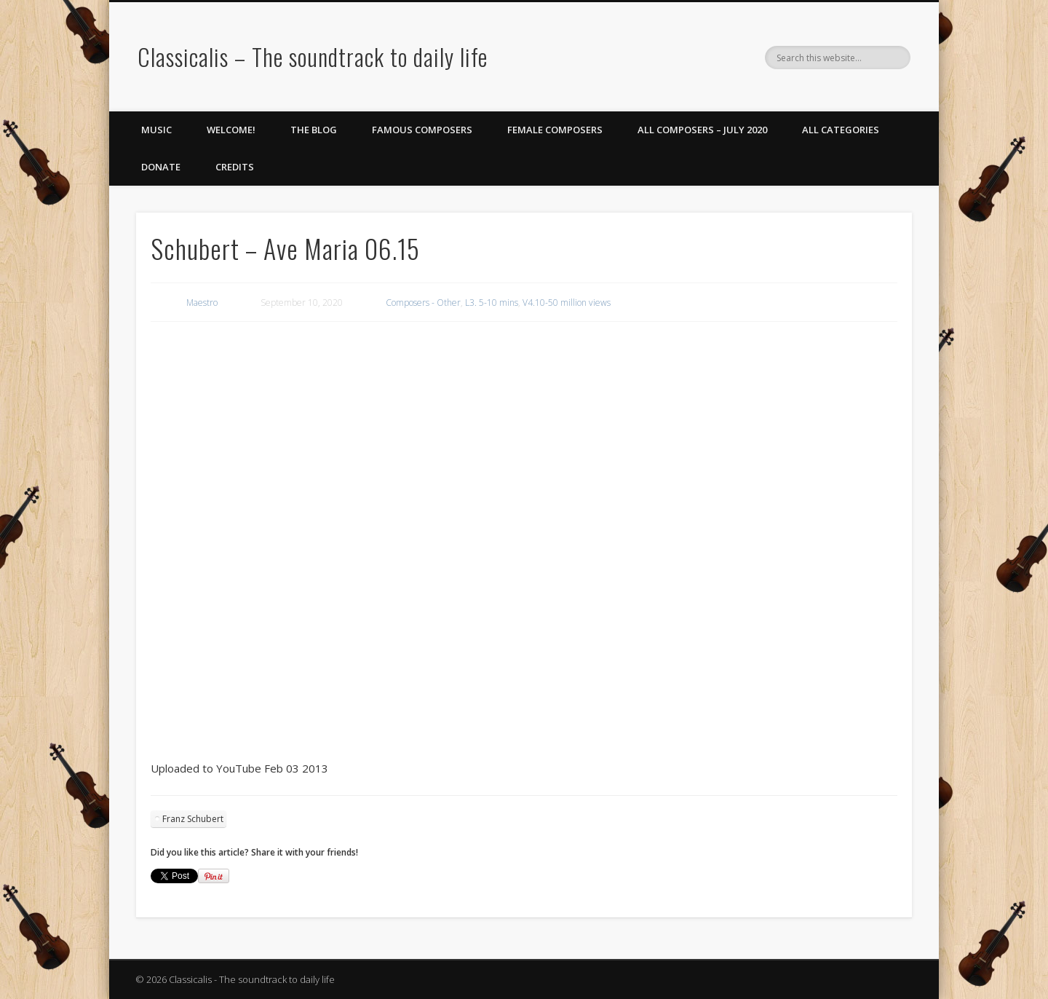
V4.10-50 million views (567, 302)
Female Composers (555, 129)
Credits (234, 166)
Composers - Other (423, 302)
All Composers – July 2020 (702, 129)
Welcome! (231, 129)
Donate (160, 166)
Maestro (202, 302)
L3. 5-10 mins (491, 302)
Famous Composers (422, 129)
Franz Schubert (192, 819)
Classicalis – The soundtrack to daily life (313, 56)
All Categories (840, 129)
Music (156, 129)
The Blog (313, 129)
